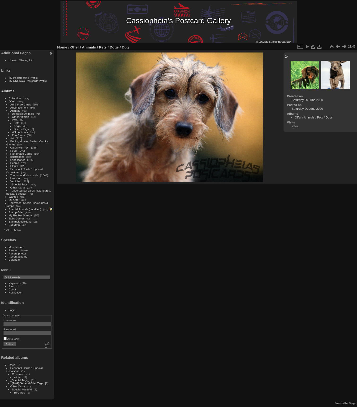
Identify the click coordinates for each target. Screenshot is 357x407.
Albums (7, 91)
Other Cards (18, 187)
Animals (15, 110)
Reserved (15, 224)
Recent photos (18, 253)
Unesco (15, 178)
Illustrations (17, 156)
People (14, 162)
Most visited (16, 247)
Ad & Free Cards (20, 104)
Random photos (18, 250)
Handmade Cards (21, 153)
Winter (18, 377)
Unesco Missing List (21, 60)
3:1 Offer (14, 199)
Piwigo (352, 403)
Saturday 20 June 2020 (307, 100)
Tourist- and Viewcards (24, 175)
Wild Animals (20, 132)
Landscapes (17, 159)
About (12, 289)
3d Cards (19, 392)
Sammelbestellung (20, 221)
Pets (15, 119)
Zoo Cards (18, 135)
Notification (15, 292)
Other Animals (21, 116)
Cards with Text (19, 147)
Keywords (15, 283)
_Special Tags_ (19, 184)
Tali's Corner (16, 218)
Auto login (12, 338)
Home (62, 47)
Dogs (17, 125)
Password (10, 329)
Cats (16, 122)
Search (13, 286)
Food (13, 150)
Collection (15, 98)
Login (12, 309)
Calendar (14, 259)
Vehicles (15, 181)
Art (12, 138)
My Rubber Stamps (21, 215)
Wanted (13, 196)
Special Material (22, 389)
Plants (14, 165)
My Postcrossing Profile (23, 77)
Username (10, 320)
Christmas (18, 374)
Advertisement (19, 107)
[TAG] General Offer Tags (27, 383)
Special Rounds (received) (25, 209)
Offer (12, 101)
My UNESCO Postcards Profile (28, 80)
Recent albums (18, 256)
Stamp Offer (16, 212)
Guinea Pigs (21, 129)
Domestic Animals (23, 113)
